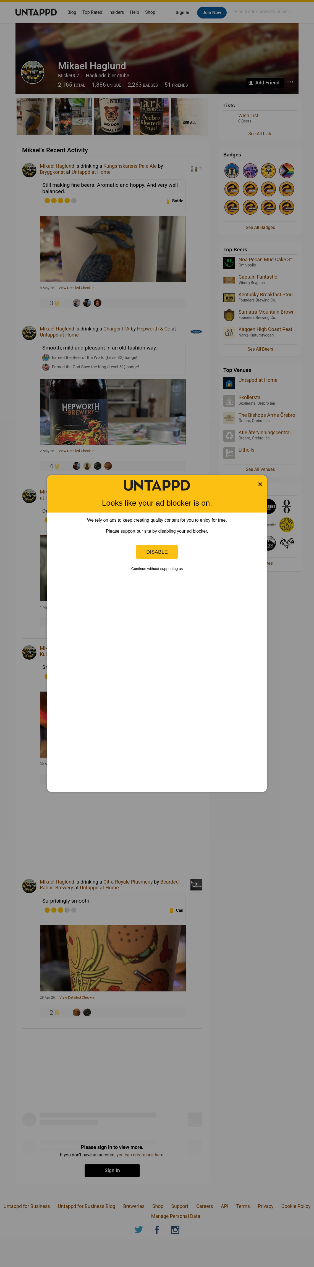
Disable (157, 552)
